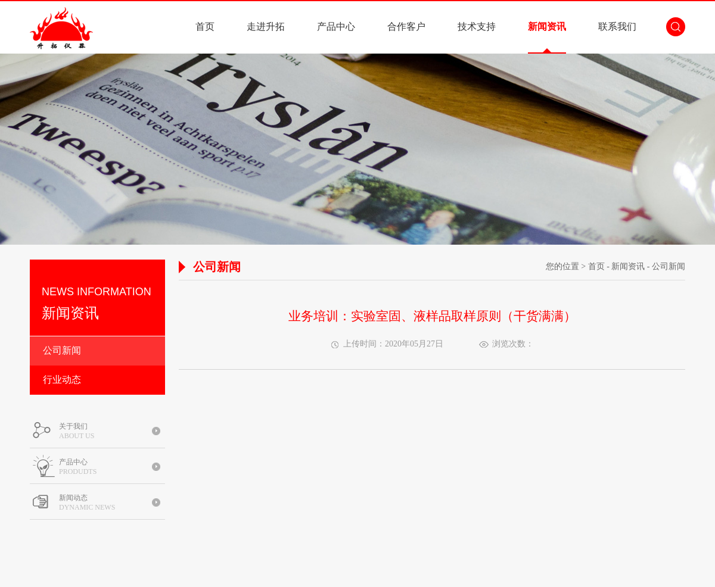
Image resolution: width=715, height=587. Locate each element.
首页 (204, 26)
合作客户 (406, 26)
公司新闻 (62, 350)
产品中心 (336, 26)
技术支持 (477, 26)
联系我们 (617, 26)
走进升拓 (266, 26)
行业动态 (62, 379)
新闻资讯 (547, 26)
